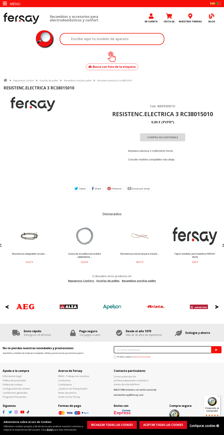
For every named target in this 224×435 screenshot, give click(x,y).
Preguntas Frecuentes (15, 396)
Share (96, 188)
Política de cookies (13, 384)
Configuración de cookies (16, 388)
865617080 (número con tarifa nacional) (135, 389)
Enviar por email (139, 188)
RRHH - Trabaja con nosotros (73, 376)
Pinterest (114, 188)
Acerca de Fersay (70, 371)
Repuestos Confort (23, 80)
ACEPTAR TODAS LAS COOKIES (163, 425)
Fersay (21, 18)
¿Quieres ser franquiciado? (73, 388)
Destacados (112, 214)
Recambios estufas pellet (77, 80)
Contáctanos (65, 384)
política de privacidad (142, 357)
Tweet (80, 188)
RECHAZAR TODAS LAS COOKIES (112, 425)
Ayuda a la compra (16, 371)
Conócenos (64, 380)
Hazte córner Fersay (69, 396)
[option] (33, 104)
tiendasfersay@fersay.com (128, 394)
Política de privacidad (14, 380)
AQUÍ (50, 429)
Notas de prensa (67, 392)
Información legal (12, 376)
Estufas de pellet (49, 80)
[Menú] (218, 397)
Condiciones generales (15, 392)
